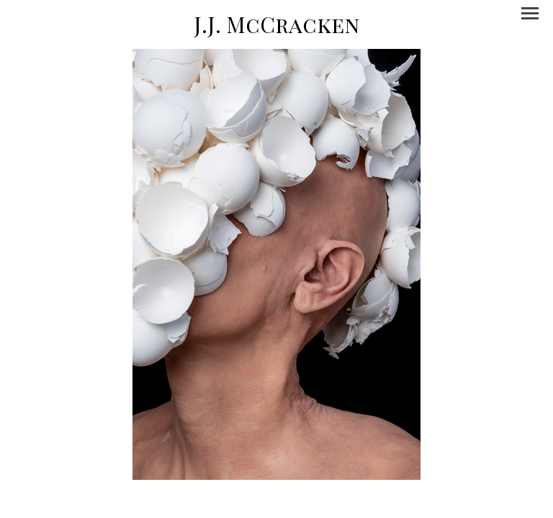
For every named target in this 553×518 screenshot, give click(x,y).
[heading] (276, 24)
